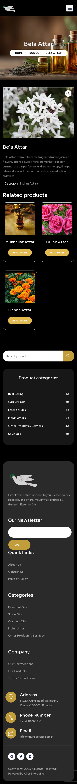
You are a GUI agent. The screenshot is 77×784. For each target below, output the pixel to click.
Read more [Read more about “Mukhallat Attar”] (20, 252)
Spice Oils (14, 434)
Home (19, 52)
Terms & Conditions (21, 678)
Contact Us (16, 571)
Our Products (17, 671)
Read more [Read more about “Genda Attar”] (20, 320)
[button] (69, 8)
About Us (14, 564)
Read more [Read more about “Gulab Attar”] (57, 252)
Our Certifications (20, 664)
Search (68, 356)
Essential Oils (17, 410)
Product (34, 52)
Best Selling (16, 394)
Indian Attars (29, 183)
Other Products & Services (25, 426)
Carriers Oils (16, 402)
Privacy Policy (18, 579)
